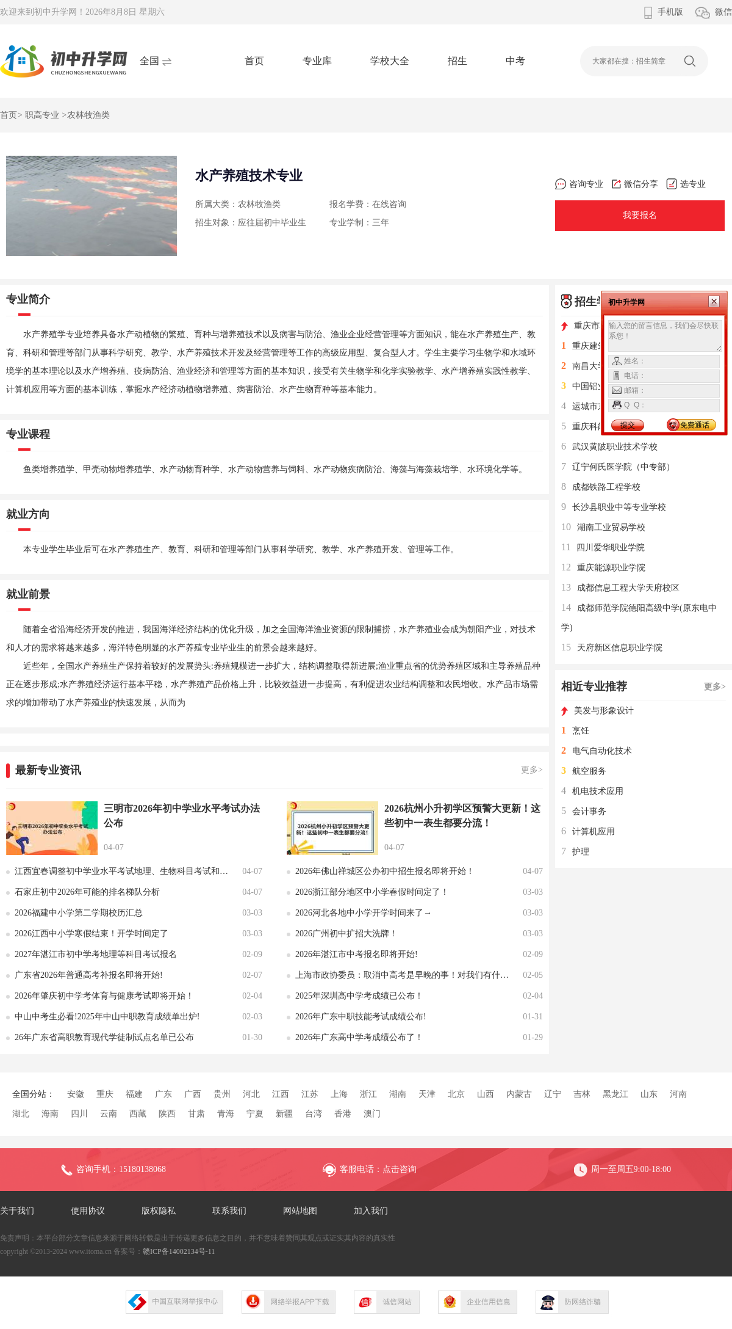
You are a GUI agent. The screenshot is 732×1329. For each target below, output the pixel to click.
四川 (79, 1113)
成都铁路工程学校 (600, 487)
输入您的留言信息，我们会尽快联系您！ (665, 336)
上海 (339, 1094)
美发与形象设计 (597, 710)
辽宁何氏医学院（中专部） (618, 467)
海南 (50, 1113)
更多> (532, 769)
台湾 (313, 1113)
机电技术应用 (592, 791)
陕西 (167, 1113)
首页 (254, 61)
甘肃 (196, 1113)
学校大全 (389, 61)
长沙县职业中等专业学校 (613, 507)
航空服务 (583, 771)
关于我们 (17, 1210)
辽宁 (552, 1094)
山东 (649, 1094)
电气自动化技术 (596, 751)
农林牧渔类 (88, 115)
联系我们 (229, 1210)
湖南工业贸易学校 (603, 527)
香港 (342, 1113)
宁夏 (255, 1113)
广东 (163, 1094)
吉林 (581, 1094)
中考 (515, 61)
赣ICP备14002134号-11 (179, 1251)
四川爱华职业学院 (603, 547)
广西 (192, 1094)
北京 (456, 1094)
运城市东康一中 (596, 406)
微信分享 (634, 184)
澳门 (372, 1113)
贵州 (222, 1094)
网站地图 (300, 1210)
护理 (575, 851)
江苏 (309, 1094)
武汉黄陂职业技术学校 (609, 446)
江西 (280, 1094)
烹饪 (575, 730)
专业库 (317, 61)
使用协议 (88, 1210)
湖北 (20, 1113)
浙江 (368, 1094)
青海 (225, 1113)
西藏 (137, 1113)
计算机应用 (588, 831)
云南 (108, 1113)
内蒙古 (519, 1094)
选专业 (686, 184)
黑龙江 (615, 1094)
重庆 (104, 1094)
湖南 (397, 1094)
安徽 (75, 1094)
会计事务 (583, 811)
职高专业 (42, 115)
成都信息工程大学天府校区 (620, 587)
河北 (251, 1094)
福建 (134, 1094)
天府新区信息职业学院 (611, 647)
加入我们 (371, 1210)
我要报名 (640, 215)
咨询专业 (579, 184)
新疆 (284, 1113)
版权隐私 (159, 1210)
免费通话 (694, 425)
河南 (678, 1094)
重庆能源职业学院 (603, 567)
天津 (427, 1094)
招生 (457, 61)
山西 (485, 1094)
